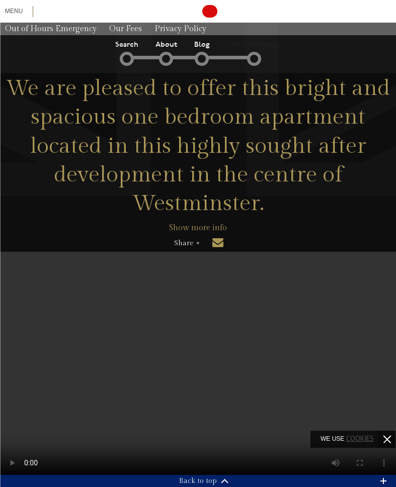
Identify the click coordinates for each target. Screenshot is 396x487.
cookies (360, 438)
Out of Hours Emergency (51, 29)
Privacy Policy (180, 29)
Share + (187, 243)
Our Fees (125, 29)
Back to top (198, 481)
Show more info (198, 228)
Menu (14, 11)
